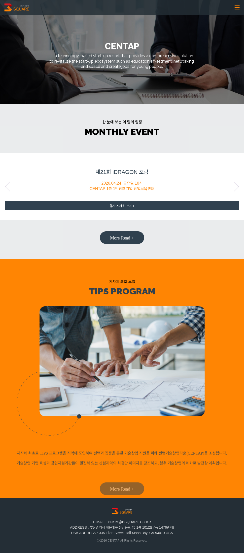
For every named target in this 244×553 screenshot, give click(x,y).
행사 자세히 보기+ (121, 206)
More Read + (122, 237)
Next (236, 187)
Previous (7, 187)
